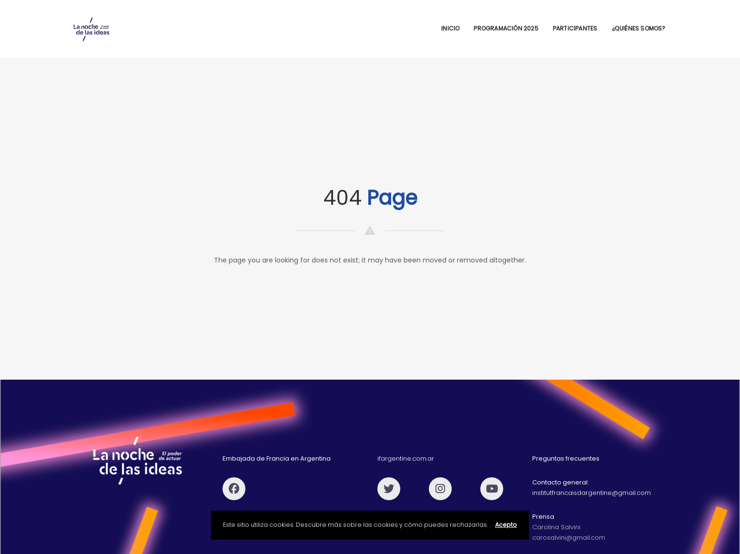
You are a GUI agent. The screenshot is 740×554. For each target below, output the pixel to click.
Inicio (450, 28)
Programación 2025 (506, 28)
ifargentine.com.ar (405, 458)
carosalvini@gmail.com (568, 537)
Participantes (575, 28)
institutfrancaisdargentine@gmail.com (591, 492)
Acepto (506, 525)
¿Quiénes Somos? (639, 28)
